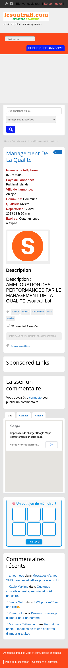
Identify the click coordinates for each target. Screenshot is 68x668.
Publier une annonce (45, 48)
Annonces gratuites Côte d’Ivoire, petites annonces (32, 652)
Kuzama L (16, 613)
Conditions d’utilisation (44, 661)
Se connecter (53, 3)
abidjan (15, 311)
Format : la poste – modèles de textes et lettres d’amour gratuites (32, 629)
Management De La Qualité (27, 156)
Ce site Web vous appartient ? (24, 445)
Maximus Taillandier (22, 624)
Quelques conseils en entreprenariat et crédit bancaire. (29, 591)
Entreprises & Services (22, 141)
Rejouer (34, 542)
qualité (10, 318)
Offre (49, 311)
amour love (16, 575)
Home (7, 141)
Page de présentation (17, 661)
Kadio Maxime (18, 586)
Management (38, 311)
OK (51, 444)
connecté (35, 397)
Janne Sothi (17, 602)
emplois (25, 311)
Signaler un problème (20, 346)
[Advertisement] (34, 79)
